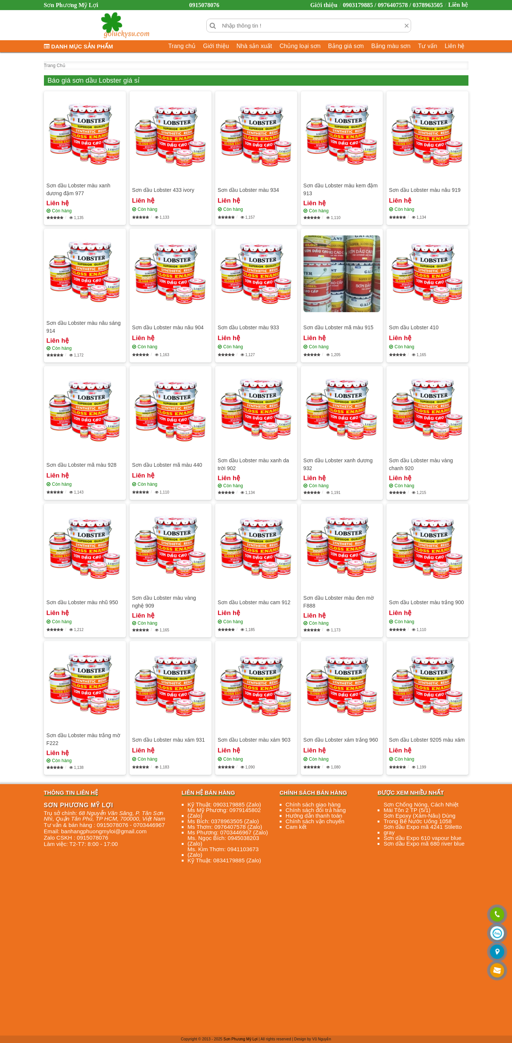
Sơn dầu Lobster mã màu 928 (82, 465)
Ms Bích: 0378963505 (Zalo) (223, 821)
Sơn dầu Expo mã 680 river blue (424, 843)
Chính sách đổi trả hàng (316, 810)
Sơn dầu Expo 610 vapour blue (422, 838)
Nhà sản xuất (254, 46)
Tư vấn (427, 46)
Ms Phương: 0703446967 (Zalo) (228, 832)
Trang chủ (181, 46)
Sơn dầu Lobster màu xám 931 (168, 740)
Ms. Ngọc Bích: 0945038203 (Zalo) (223, 840)
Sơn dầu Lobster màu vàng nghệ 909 (164, 602)
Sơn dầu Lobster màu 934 (248, 190)
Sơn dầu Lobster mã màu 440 (167, 465)
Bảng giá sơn (346, 46)
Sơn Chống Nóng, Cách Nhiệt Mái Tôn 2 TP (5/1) (421, 807)
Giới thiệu (323, 5)
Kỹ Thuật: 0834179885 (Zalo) (224, 860)
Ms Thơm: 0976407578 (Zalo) (225, 827)
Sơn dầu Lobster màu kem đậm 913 (340, 189)
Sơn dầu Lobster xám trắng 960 (340, 740)
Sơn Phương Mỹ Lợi (240, 1039)
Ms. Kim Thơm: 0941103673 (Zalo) (223, 851)
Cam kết (296, 827)
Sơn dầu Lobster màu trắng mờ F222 (84, 739)
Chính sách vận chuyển (315, 821)
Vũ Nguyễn (321, 1039)
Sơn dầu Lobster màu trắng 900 (426, 602)
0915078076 (204, 5)
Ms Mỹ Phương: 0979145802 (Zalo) (224, 812)
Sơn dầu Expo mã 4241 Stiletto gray (423, 829)
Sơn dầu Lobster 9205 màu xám (427, 740)
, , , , (104, 816)
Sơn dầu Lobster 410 (414, 327)
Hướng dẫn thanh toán (314, 815)
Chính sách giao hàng (313, 804)
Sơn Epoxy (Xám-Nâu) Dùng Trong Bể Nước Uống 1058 (419, 818)
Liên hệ (458, 4)
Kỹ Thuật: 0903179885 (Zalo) (224, 804)
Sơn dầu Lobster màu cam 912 (254, 602)
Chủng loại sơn (300, 46)
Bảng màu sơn (391, 46)
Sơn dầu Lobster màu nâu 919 (425, 190)
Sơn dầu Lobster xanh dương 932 (338, 464)
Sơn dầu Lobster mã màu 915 (338, 327)
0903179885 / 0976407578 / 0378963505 (393, 5)
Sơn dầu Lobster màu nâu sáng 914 (84, 327)
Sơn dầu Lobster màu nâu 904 (168, 327)
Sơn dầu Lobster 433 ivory (163, 190)
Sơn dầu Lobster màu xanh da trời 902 (253, 464)
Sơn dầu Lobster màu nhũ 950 (82, 602)
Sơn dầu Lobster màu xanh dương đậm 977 (79, 189)
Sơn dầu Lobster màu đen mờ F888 (338, 602)
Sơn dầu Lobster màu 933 (248, 327)
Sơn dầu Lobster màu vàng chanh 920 (421, 464)
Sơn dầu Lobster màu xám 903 (254, 740)
